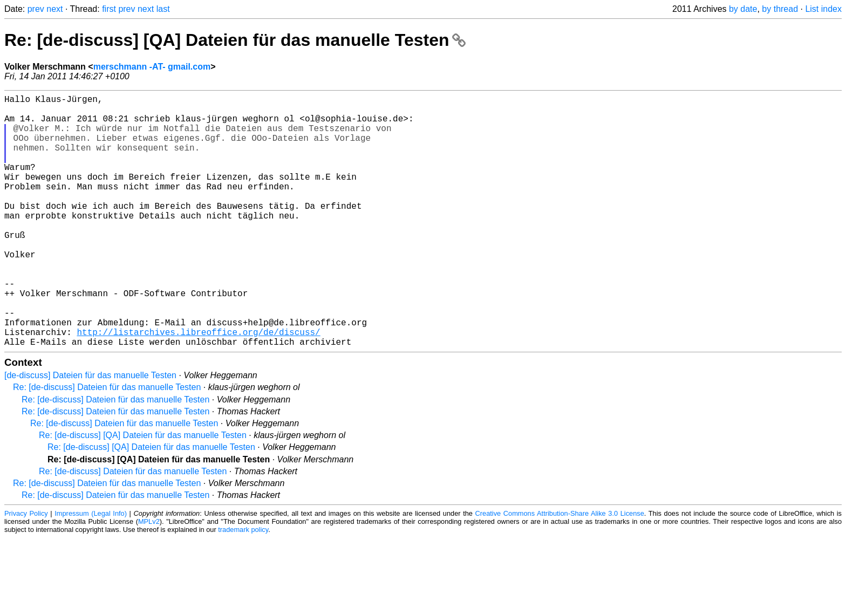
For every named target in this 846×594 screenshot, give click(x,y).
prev (36, 8)
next (54, 8)
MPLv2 (149, 577)
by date (743, 8)
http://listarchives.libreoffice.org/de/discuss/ (198, 386)
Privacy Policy (26, 569)
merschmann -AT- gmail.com (152, 66)
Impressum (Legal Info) (90, 569)
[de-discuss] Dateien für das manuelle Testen (90, 431)
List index (823, 8)
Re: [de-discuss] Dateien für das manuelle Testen (107, 443)
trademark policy (243, 586)
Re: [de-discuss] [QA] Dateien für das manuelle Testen (235, 40)
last (163, 8)
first (109, 8)
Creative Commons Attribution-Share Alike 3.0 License (559, 569)
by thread (780, 8)
